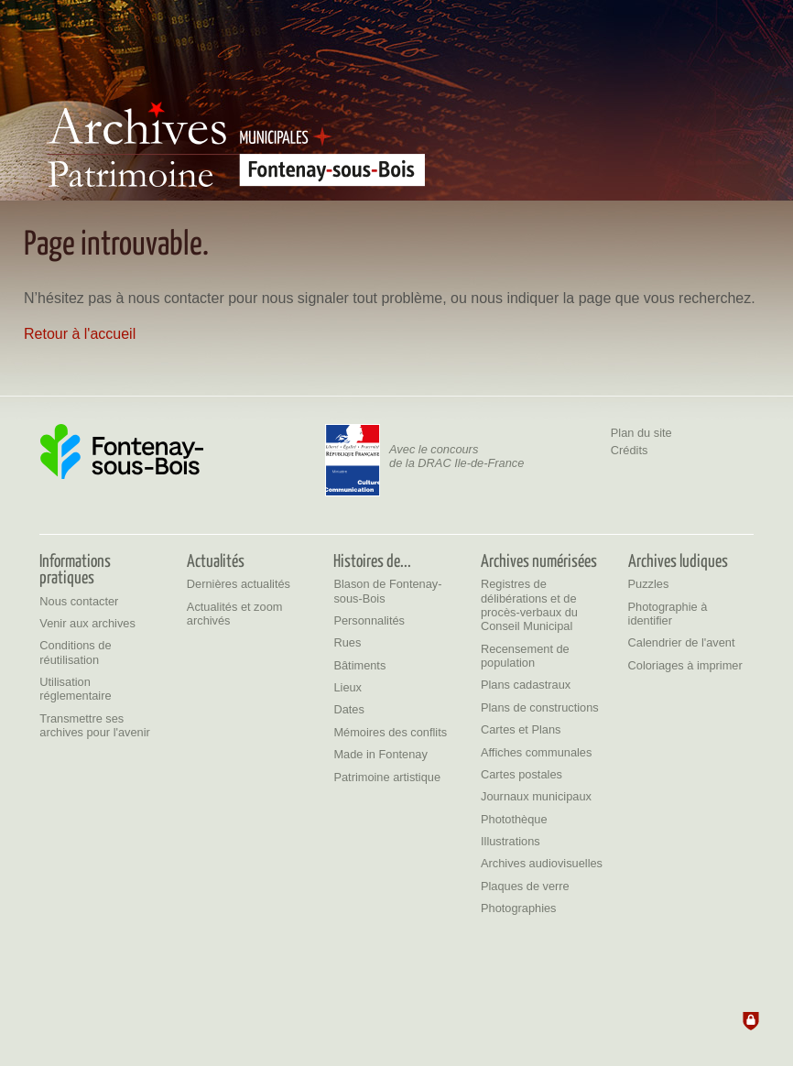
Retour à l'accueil (80, 334)
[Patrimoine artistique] (386, 777)
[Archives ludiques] (678, 560)
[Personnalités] (369, 620)
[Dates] (348, 709)
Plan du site (641, 433)
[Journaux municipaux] (536, 796)
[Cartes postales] (521, 774)
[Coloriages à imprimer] (685, 665)
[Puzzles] (648, 584)
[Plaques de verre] (525, 886)
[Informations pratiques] (75, 568)
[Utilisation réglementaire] (75, 688)
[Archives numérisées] (539, 560)
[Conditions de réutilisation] (75, 652)
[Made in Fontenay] (380, 754)
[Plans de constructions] (540, 707)
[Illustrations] (510, 841)
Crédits (629, 450)
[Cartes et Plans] (521, 729)
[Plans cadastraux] (525, 684)
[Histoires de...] (372, 560)
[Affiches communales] (536, 752)
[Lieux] (347, 687)
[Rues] (347, 642)
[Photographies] (519, 908)
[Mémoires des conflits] (390, 732)
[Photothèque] (514, 819)
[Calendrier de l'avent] (681, 642)
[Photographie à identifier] (668, 613)
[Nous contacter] (78, 601)
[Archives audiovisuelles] (542, 863)
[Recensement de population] (525, 655)
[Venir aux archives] (87, 623)
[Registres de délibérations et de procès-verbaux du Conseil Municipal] (529, 605)
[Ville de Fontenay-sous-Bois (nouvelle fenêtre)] (121, 451)
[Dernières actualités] (238, 584)
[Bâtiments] (359, 665)
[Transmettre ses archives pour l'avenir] (94, 725)
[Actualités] (215, 560)
